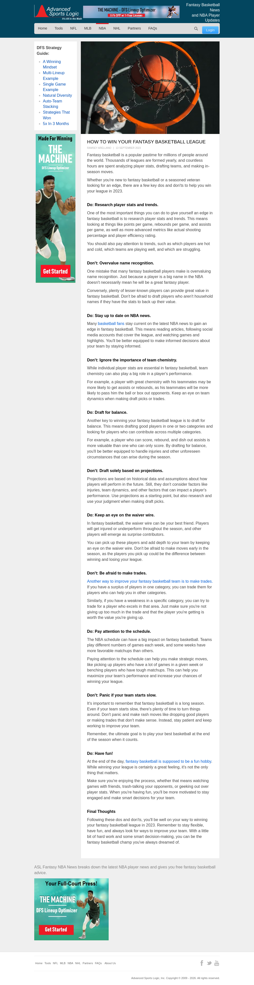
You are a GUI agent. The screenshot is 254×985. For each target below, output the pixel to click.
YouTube (217, 963)
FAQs (152, 28)
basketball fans (111, 323)
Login (210, 30)
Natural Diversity (57, 95)
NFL (73, 28)
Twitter (209, 963)
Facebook (202, 963)
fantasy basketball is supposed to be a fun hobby (168, 761)
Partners (134, 28)
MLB (88, 28)
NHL (116, 28)
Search (196, 28)
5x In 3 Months (56, 124)
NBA (102, 28)
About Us (110, 963)
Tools (59, 28)
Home (42, 28)
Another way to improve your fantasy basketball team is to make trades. (150, 581)
